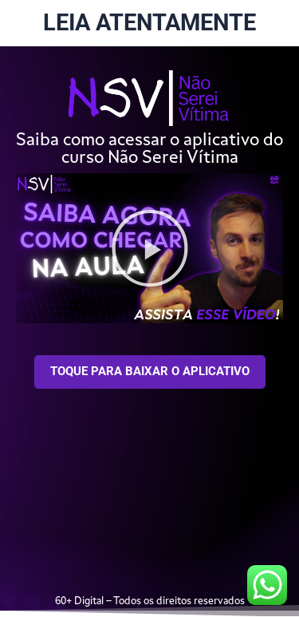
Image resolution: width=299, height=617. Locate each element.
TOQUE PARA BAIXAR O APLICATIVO (150, 371)
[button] (150, 248)
